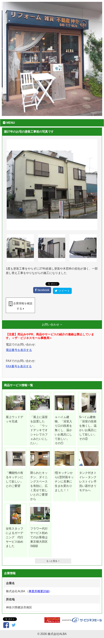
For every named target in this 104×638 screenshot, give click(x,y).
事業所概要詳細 (39, 591)
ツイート (64, 290)
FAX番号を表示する (19, 366)
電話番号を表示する (19, 350)
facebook (43, 290)
